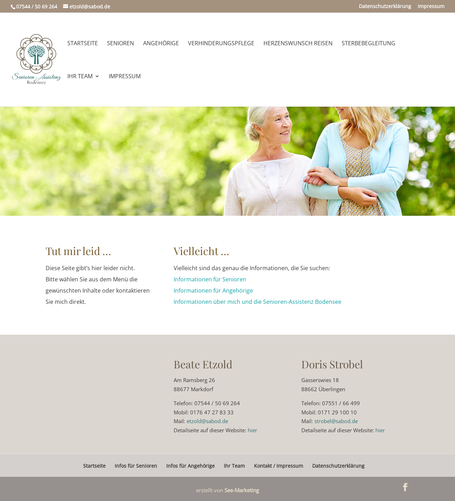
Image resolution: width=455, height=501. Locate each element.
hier (252, 430)
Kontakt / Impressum (278, 465)
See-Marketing (242, 490)
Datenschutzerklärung (385, 6)
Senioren (120, 44)
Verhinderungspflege (221, 44)
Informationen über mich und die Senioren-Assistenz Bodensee (257, 302)
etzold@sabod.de (207, 421)
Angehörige (161, 44)
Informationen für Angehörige (213, 290)
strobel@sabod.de (336, 421)
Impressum (431, 6)
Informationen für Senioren (210, 279)
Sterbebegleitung (368, 44)
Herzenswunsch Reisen (298, 44)
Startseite (82, 44)
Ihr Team (80, 77)
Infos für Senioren (136, 465)
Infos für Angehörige (190, 465)
